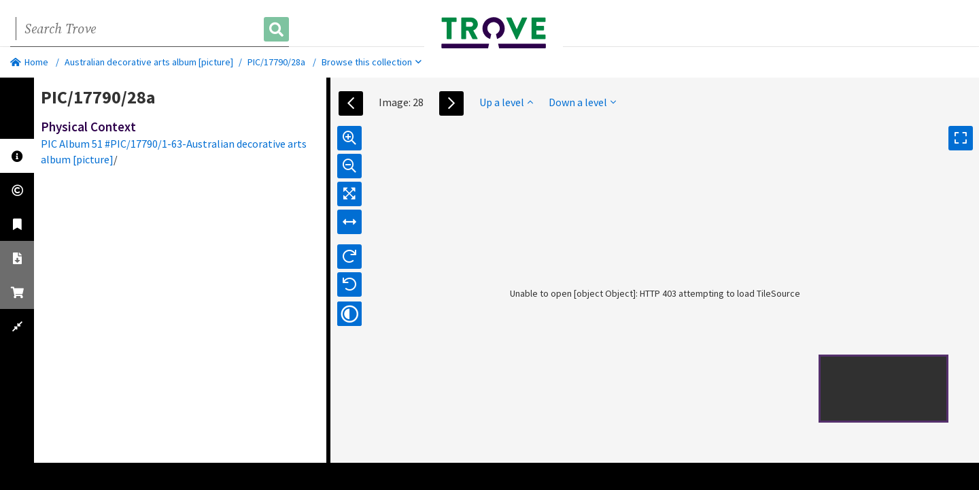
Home (29, 62)
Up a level (506, 102)
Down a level (582, 102)
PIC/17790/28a (276, 62)
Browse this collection (372, 62)
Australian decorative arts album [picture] (149, 62)
